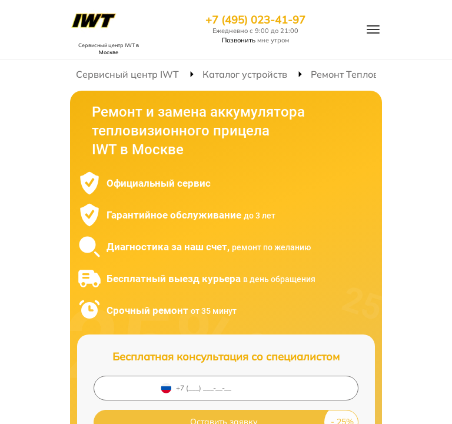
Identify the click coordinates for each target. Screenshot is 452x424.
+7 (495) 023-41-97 (255, 20)
